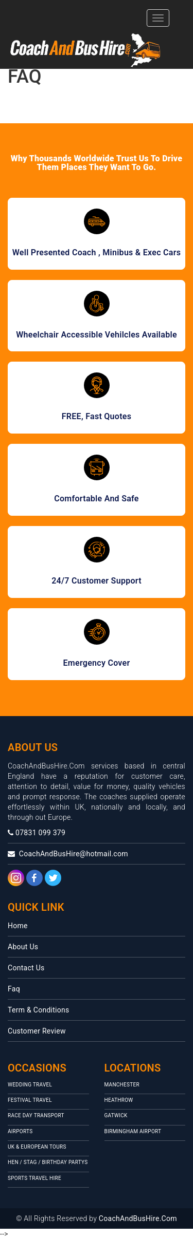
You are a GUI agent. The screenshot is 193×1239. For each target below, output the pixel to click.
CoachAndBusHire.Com (138, 1218)
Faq (14, 989)
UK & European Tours (37, 1147)
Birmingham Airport (133, 1131)
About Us (23, 947)
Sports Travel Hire (34, 1178)
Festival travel (30, 1100)
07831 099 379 (36, 833)
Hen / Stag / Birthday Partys (47, 1162)
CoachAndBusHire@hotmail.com (68, 854)
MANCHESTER (121, 1084)
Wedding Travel (30, 1084)
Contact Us (26, 968)
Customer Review (37, 1031)
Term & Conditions (38, 1010)
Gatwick (116, 1115)
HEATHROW (118, 1100)
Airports (20, 1131)
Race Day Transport (36, 1115)
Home (18, 926)
